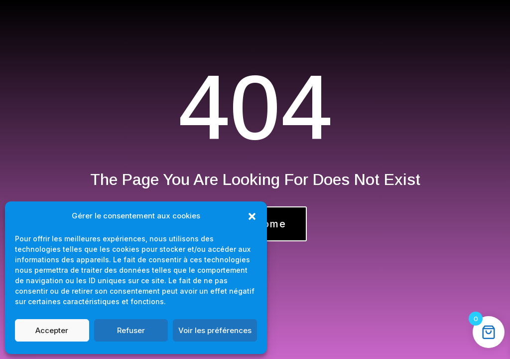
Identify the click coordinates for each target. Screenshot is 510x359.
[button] (252, 216)
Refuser (131, 330)
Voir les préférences (215, 330)
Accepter (51, 330)
